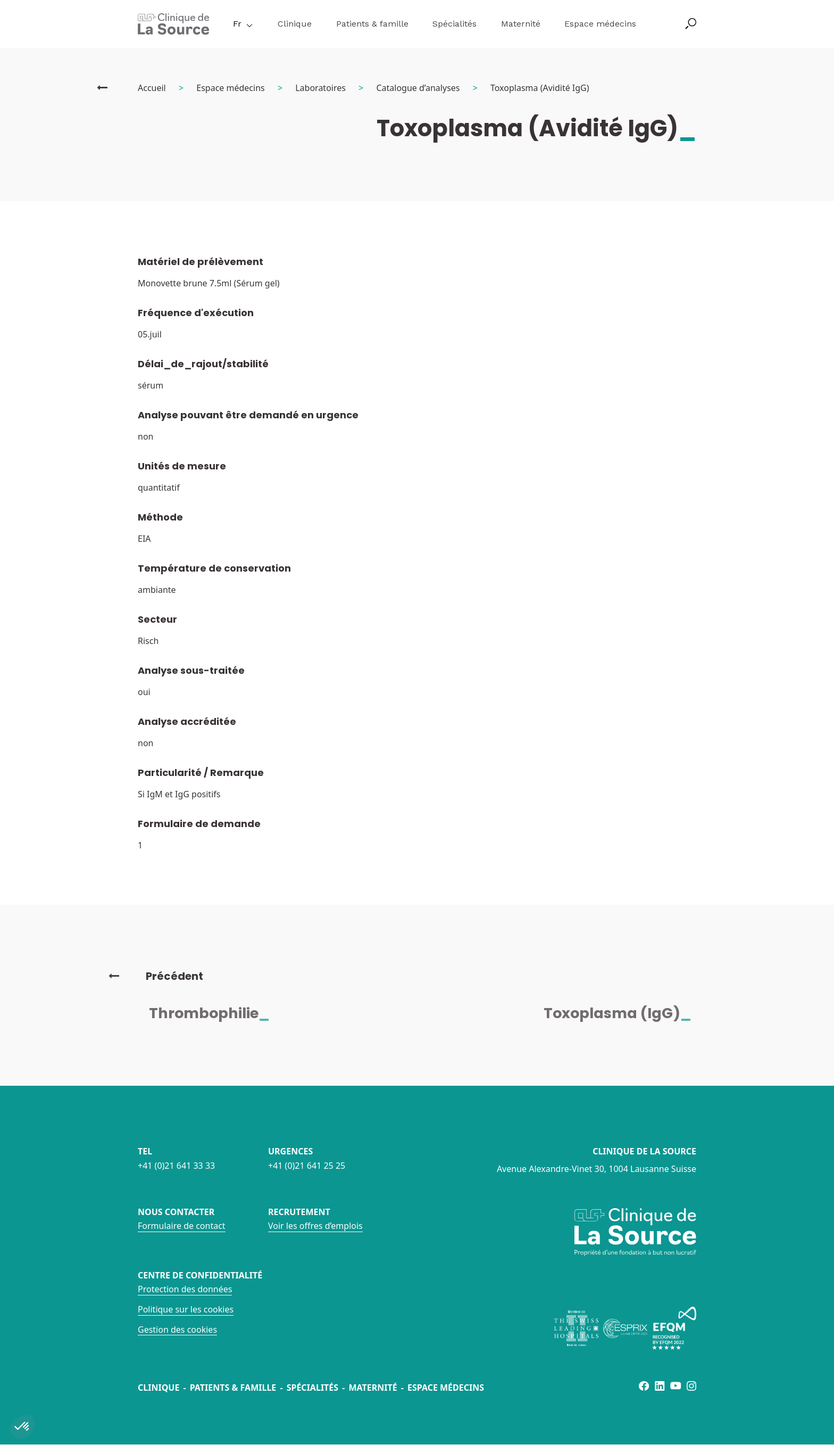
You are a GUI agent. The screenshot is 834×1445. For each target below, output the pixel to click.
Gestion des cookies (177, 1329)
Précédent (156, 976)
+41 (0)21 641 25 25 (306, 1165)
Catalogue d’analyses (418, 88)
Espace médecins (600, 24)
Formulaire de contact (182, 1226)
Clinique (295, 24)
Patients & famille (372, 24)
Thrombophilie (215, 1013)
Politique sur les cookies (185, 1309)
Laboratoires (320, 88)
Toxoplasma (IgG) (624, 1013)
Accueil (152, 88)
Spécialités (454, 24)
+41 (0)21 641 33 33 (176, 1165)
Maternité (520, 24)
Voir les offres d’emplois (315, 1226)
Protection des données (185, 1289)
